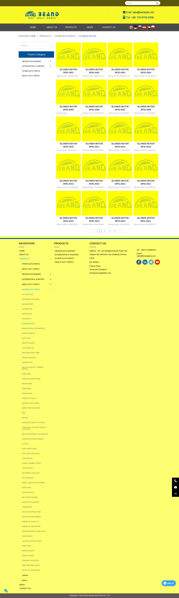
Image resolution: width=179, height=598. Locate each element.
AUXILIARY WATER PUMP (31, 379)
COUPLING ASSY (28, 492)
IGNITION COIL (27, 362)
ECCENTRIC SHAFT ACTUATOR (33, 422)
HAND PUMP (26, 487)
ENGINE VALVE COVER (30, 403)
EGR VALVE (26, 338)
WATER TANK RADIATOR (31, 408)
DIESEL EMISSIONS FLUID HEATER (35, 434)
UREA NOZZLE (27, 536)
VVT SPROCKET (28, 478)
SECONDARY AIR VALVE (31, 473)
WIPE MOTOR (27, 314)
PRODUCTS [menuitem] (71, 27)
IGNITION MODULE (29, 357)
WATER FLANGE (28, 555)
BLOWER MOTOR (87, 36)
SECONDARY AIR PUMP (30, 299)
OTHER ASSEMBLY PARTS (31, 463)
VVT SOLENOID (27, 294)
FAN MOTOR (26, 319)
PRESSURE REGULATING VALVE (34, 531)
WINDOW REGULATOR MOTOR (33, 328)
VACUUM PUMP (27, 304)
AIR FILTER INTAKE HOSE (31, 512)
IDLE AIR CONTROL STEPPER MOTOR (33, 368)
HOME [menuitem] (33, 27)
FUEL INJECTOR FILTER (30, 453)
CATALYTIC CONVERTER (31, 570)
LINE (23, 413)
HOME (32, 36)
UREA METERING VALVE (31, 565)
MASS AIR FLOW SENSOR (31, 517)
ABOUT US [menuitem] (52, 27)
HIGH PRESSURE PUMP (30, 353)
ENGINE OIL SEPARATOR (31, 526)
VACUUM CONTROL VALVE (31, 541)
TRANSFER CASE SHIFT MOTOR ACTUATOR (34, 428)
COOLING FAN (27, 458)
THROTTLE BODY (28, 343)
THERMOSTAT (27, 507)
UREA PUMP (26, 546)
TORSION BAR (27, 393)
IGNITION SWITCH (28, 333)
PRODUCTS (45, 36)
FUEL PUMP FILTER (29, 448)
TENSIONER (26, 388)
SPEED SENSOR (28, 551)
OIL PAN (25, 418)
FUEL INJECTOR (28, 348)
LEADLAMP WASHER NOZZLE (33, 439)
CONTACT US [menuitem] (109, 27)
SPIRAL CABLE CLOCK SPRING (33, 483)
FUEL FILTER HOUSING (30, 502)
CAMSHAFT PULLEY (29, 398)
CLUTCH (25, 444)
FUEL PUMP (26, 374)
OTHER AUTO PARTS (65, 36)
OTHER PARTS (27, 468)
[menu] (70, 27)
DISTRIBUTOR (27, 309)
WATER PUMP (27, 384)
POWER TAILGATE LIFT (30, 521)
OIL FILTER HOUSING (29, 497)
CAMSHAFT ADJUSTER (30, 560)
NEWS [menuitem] (90, 27)
